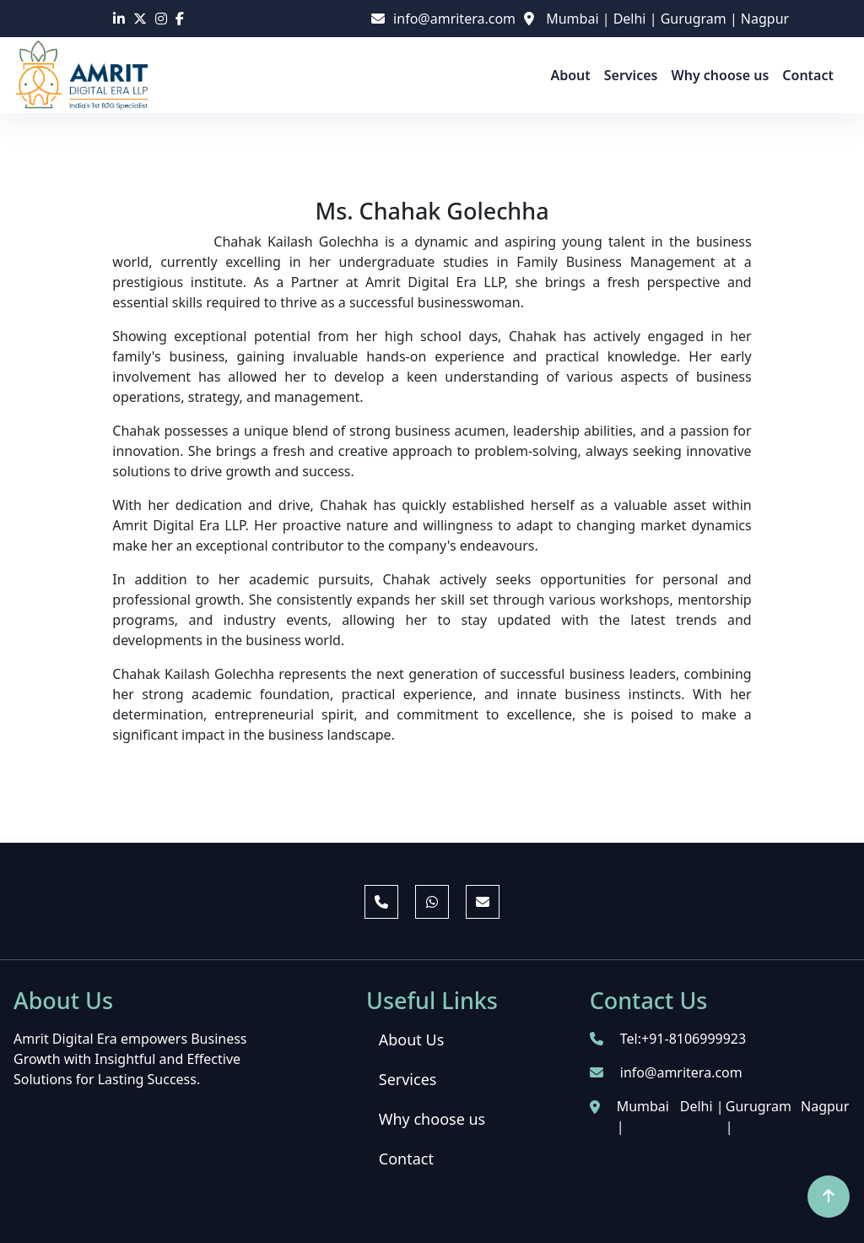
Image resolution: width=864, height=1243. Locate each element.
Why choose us (720, 75)
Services (631, 75)
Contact (808, 75)
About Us (412, 1039)
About (570, 75)
